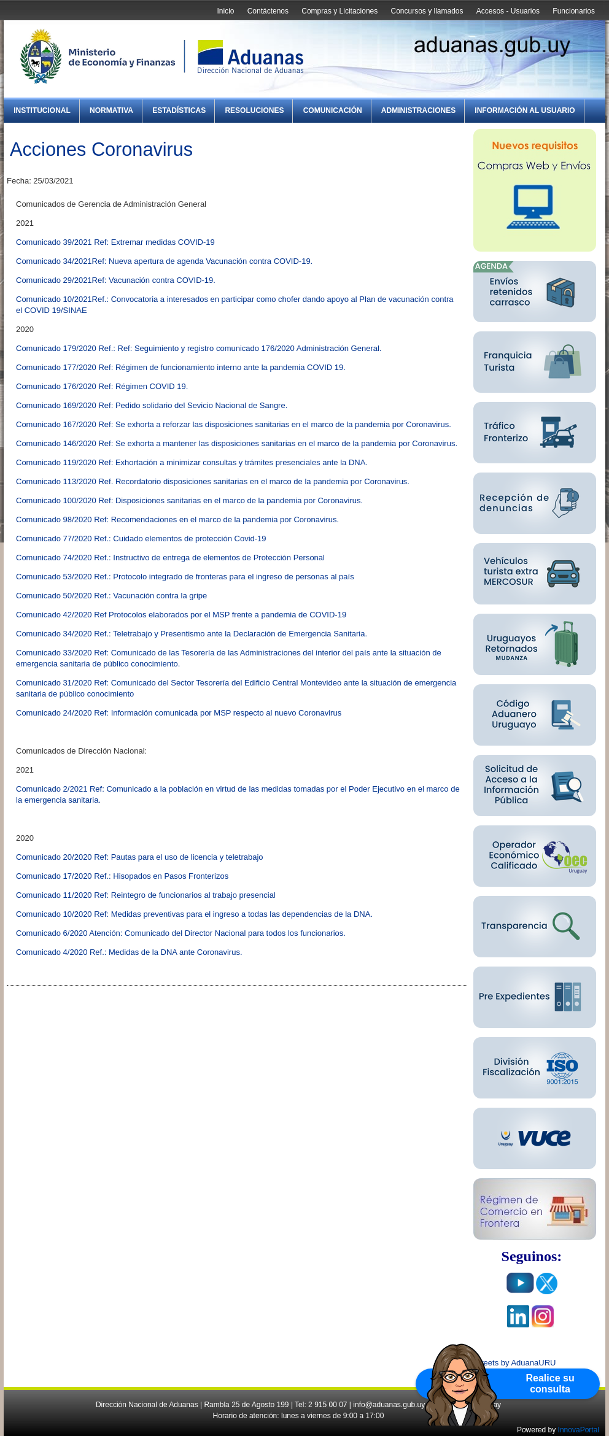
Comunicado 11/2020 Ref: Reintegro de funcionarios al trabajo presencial (146, 895)
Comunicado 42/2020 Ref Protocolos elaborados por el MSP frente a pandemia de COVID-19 (181, 614)
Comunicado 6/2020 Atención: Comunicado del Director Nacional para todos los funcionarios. (181, 933)
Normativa (111, 110)
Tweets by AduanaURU (514, 1362)
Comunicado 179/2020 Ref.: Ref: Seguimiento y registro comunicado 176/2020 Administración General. (198, 348)
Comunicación (332, 110)
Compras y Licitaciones (339, 11)
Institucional (42, 110)
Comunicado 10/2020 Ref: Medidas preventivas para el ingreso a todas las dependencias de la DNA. (194, 914)
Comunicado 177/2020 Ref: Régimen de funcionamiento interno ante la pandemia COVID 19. (181, 367)
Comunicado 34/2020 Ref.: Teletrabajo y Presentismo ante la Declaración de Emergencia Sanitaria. (191, 633)
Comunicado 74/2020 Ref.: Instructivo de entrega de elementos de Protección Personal (170, 557)
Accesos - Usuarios (508, 11)
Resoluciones (254, 110)
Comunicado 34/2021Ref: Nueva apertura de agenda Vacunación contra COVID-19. (164, 261)
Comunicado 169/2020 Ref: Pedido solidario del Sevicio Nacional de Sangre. (151, 405)
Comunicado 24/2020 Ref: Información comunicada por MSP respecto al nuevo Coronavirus (178, 712)
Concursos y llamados (426, 11)
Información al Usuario (525, 110)
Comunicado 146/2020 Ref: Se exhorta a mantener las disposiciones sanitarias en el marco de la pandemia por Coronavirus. (236, 443)
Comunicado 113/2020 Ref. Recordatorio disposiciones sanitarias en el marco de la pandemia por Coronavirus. (212, 481)
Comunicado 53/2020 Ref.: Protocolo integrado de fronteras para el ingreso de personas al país (185, 576)
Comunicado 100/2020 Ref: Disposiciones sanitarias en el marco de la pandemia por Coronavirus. (189, 500)
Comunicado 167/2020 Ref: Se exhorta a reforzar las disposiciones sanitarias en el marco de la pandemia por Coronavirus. (233, 424)
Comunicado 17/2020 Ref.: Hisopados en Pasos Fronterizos (122, 876)
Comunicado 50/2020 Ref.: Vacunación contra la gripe (111, 595)
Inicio (225, 11)
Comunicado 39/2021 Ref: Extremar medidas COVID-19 (115, 242)
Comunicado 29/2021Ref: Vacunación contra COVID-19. (115, 280)
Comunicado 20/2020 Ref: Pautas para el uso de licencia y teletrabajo (139, 857)
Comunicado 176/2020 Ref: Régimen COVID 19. (102, 386)
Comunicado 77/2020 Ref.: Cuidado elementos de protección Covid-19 (141, 538)
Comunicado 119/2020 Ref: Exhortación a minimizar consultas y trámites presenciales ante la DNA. (192, 462)
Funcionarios (574, 11)
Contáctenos (268, 11)
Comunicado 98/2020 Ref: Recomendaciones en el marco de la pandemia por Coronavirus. (177, 519)
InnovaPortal (578, 1430)
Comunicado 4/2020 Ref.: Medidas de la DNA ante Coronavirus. (129, 952)
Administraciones (418, 110)
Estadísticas (179, 110)
